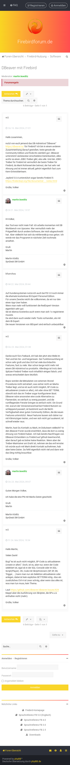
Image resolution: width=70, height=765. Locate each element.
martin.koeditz (20, 76)
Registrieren (21, 658)
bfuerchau (11, 273)
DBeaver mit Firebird (19, 67)
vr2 (7, 117)
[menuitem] (14, 5)
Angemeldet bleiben (14, 680)
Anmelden (7, 658)
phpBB (17, 759)
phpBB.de (36, 761)
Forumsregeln (11, 82)
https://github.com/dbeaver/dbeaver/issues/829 (35, 589)
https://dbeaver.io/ (15, 146)
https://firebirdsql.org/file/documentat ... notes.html (31, 180)
